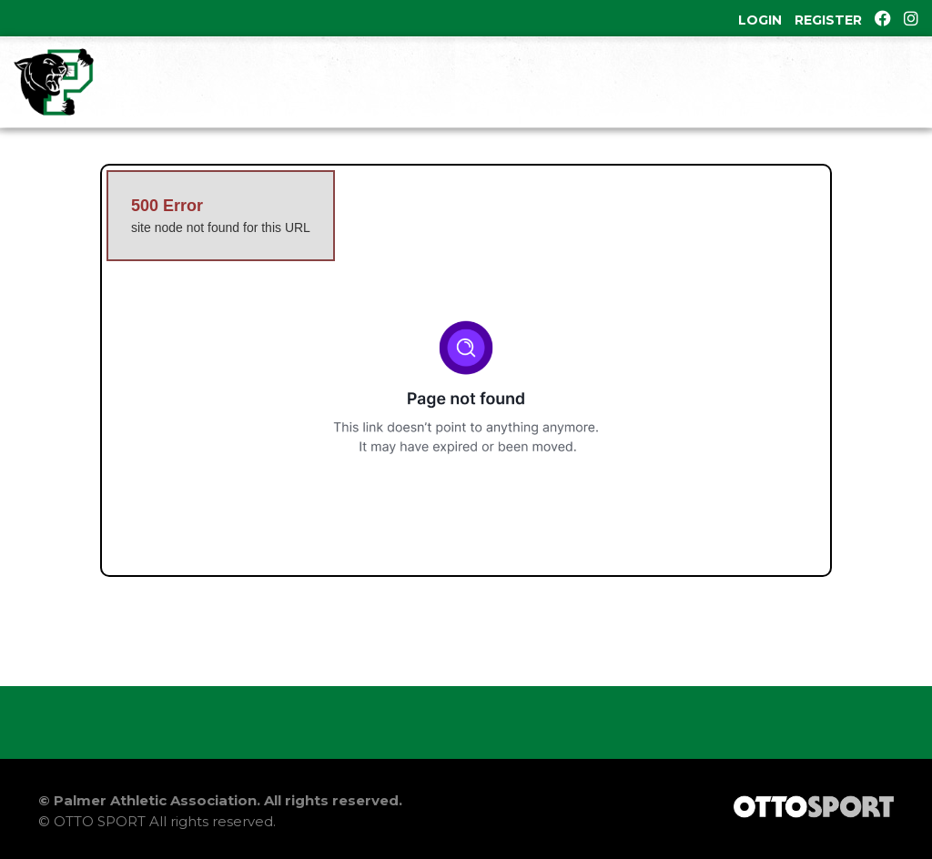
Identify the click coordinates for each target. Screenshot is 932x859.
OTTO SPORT (100, 821)
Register (828, 20)
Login (760, 20)
